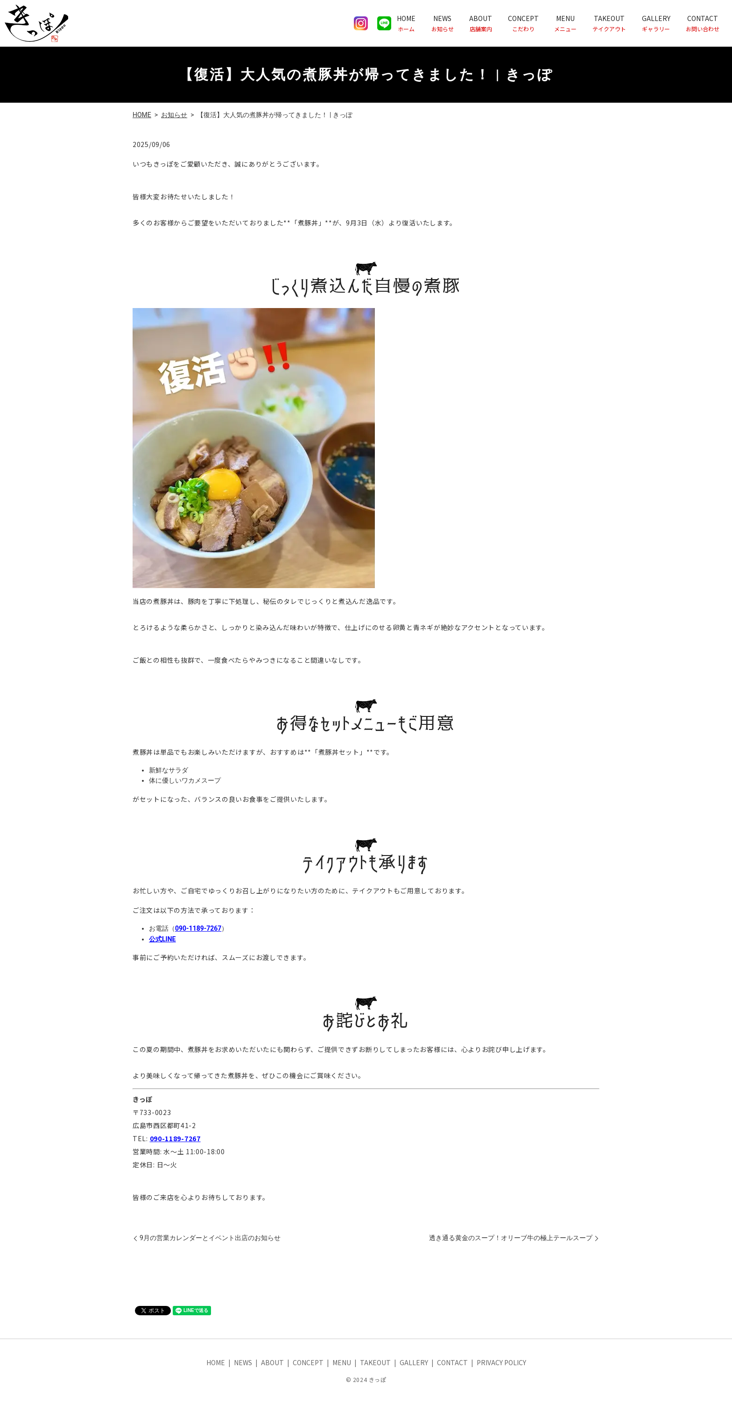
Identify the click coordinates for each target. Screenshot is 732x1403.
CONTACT (702, 23)
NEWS (442, 23)
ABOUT (480, 23)
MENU (565, 23)
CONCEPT (523, 23)
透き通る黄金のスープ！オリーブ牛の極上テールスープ (510, 1238)
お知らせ (174, 115)
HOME (406, 23)
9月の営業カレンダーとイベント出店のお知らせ (210, 1238)
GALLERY (656, 23)
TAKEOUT (609, 23)
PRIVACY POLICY (501, 1362)
